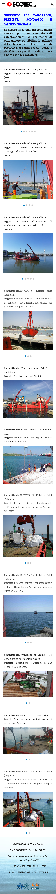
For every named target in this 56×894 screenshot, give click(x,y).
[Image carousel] (28, 109)
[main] (28, 35)
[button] (3, 4)
